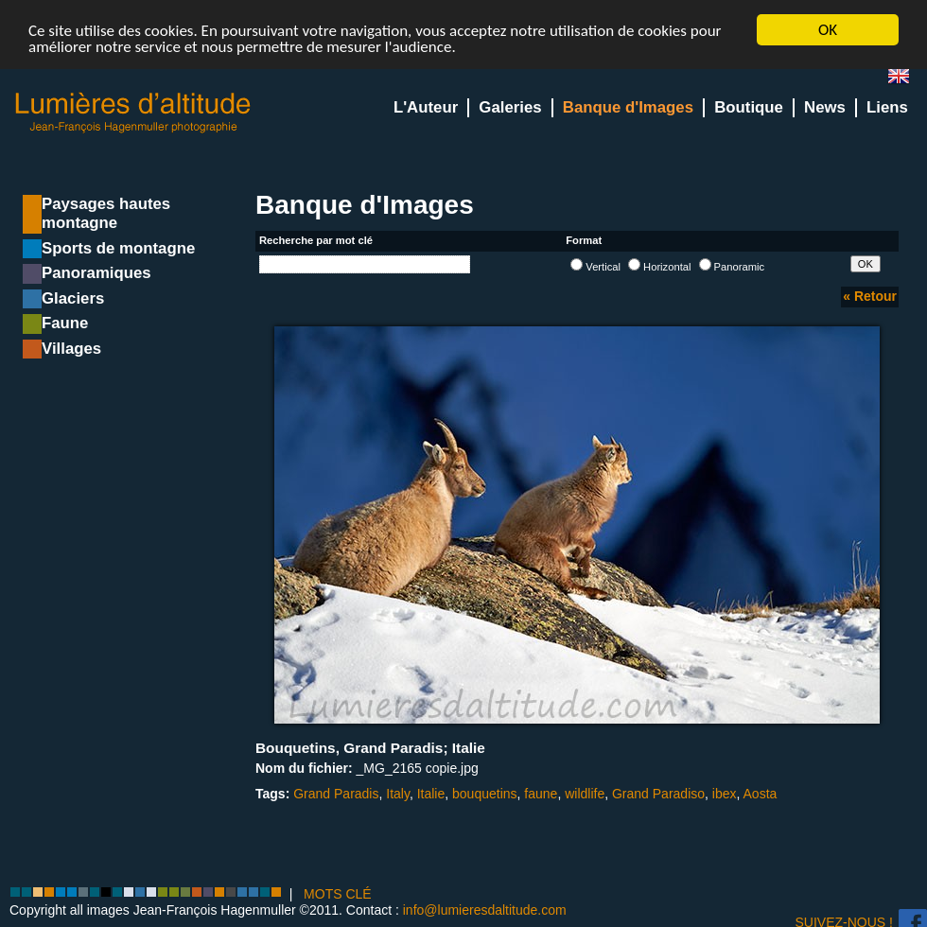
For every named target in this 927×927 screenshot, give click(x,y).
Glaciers (73, 298)
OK (827, 30)
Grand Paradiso (658, 793)
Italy (398, 793)
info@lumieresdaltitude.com (485, 910)
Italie (431, 793)
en (906, 80)
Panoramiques (96, 273)
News (825, 107)
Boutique (748, 107)
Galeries (510, 107)
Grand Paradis (335, 793)
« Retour (870, 296)
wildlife (584, 793)
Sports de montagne (118, 248)
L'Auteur (426, 107)
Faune (65, 323)
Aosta (760, 793)
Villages (71, 349)
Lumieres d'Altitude (133, 113)
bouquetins (484, 793)
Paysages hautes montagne (106, 213)
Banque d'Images (628, 107)
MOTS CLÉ (338, 893)
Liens (887, 107)
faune (540, 793)
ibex (724, 793)
